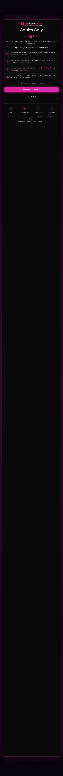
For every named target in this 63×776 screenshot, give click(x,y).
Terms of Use (45, 68)
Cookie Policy (22, 70)
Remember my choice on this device (31, 83)
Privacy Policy (31, 122)
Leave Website (31, 97)
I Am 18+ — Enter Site (31, 89)
